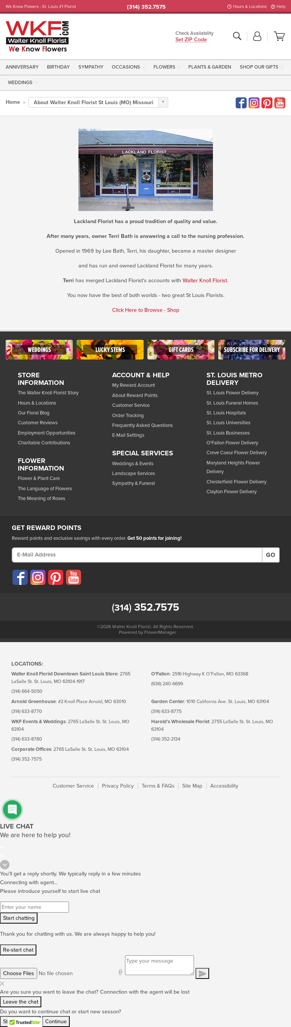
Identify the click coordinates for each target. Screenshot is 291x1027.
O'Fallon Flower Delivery (232, 443)
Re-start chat (18, 950)
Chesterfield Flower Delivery (236, 482)
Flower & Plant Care (39, 478)
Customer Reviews (38, 423)
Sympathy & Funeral (133, 483)
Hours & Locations (250, 6)
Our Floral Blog (34, 413)
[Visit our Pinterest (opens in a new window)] (55, 577)
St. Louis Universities (228, 423)
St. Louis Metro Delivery (235, 379)
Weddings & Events (132, 464)
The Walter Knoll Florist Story (48, 393)
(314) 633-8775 (166, 711)
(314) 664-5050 (26, 691)
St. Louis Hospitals (226, 413)
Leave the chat (20, 1002)
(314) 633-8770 (26, 711)
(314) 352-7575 (26, 759)
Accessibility (224, 786)
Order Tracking (128, 416)
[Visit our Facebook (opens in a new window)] (20, 577)
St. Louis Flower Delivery (232, 393)
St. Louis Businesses (228, 433)
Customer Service (131, 405)
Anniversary (22, 67)
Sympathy (90, 67)
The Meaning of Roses (41, 499)
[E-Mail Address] (137, 555)
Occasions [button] (126, 67)
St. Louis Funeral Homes (232, 403)
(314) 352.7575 (146, 6)
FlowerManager (160, 632)
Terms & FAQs (158, 786)
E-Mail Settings (128, 435)
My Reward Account (133, 385)
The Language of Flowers (45, 489)
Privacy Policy (118, 786)
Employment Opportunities (46, 433)
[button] (257, 36)
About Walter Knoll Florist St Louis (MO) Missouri (93, 102)
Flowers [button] (164, 67)
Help (281, 6)
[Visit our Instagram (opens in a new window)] (37, 577)
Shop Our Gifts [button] (259, 67)
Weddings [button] (20, 83)
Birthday (58, 67)
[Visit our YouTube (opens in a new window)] (73, 577)
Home (13, 102)
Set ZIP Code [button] (191, 40)
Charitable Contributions (44, 443)
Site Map (192, 786)
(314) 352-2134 (165, 739)
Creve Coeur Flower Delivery (237, 453)
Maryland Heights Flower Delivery (233, 467)
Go (270, 555)
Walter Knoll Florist (205, 280)
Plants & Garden (209, 67)
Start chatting (18, 918)
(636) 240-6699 (167, 684)
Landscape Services (133, 474)
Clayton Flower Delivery (232, 492)
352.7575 (145, 607)
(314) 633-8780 (26, 739)
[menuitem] (23, 67)
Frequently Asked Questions (142, 425)
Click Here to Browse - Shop (145, 310)
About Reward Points (135, 395)
